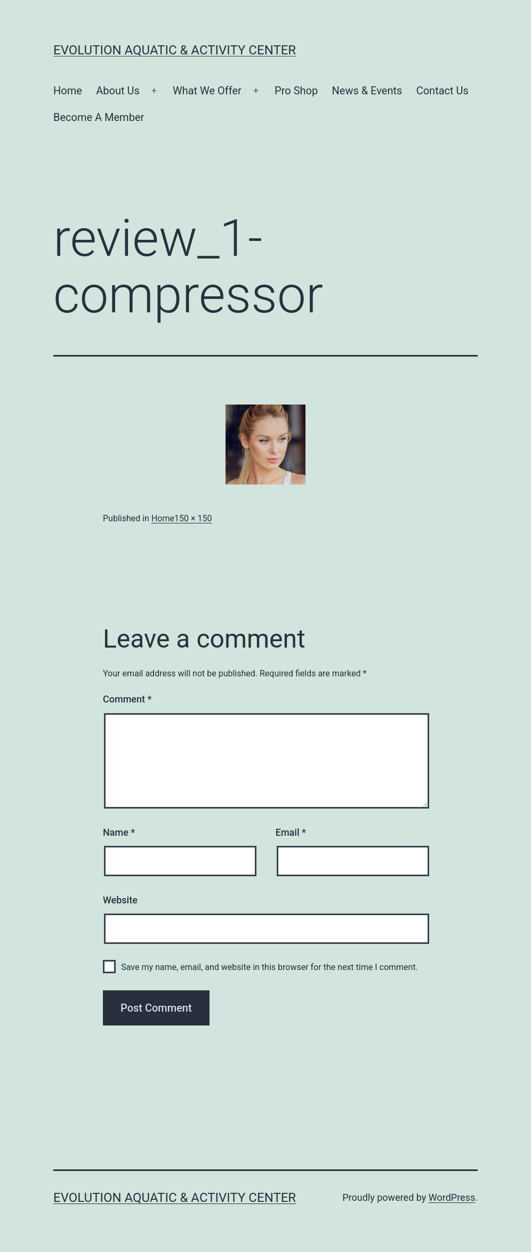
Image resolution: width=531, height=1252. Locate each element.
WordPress (452, 1197)
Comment (127, 699)
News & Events (367, 90)
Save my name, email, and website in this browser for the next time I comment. (269, 967)
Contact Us (442, 90)
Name (119, 832)
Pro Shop (296, 90)
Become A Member (98, 117)
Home (67, 90)
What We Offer (207, 90)
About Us (118, 90)
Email (291, 832)
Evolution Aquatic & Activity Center (174, 50)
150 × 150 (193, 518)
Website (120, 900)
